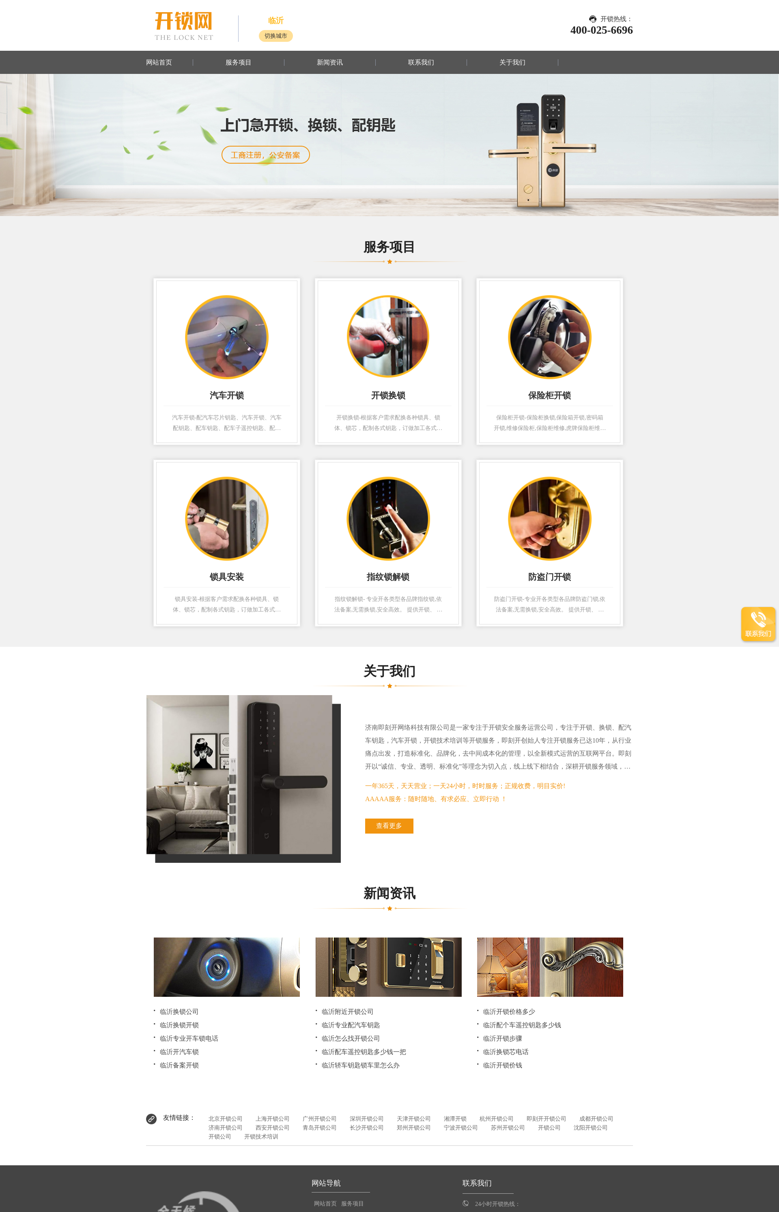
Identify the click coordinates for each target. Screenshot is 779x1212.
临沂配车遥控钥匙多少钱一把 (364, 1051)
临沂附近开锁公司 (348, 1011)
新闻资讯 (330, 62)
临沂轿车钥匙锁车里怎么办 (361, 1065)
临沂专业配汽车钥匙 (351, 1025)
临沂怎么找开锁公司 (351, 1038)
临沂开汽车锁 (179, 1051)
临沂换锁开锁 (179, 1025)
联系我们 (421, 62)
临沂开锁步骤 (502, 1038)
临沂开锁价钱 (502, 1065)
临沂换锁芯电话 (506, 1051)
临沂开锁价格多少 (509, 1011)
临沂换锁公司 (179, 1011)
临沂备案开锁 (179, 1065)
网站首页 (159, 62)
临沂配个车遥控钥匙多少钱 (522, 1025)
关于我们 (512, 62)
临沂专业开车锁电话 (189, 1038)
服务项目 (239, 62)
